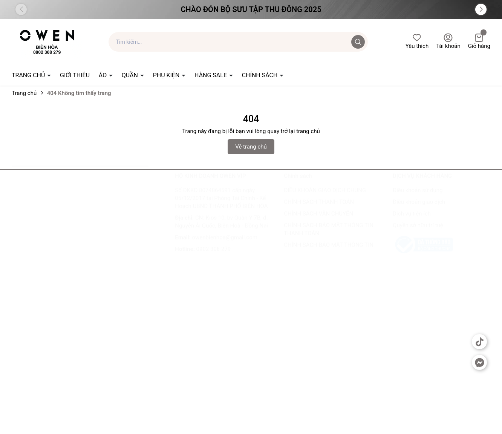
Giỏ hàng (479, 41)
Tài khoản (448, 41)
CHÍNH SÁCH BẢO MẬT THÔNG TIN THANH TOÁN (328, 236)
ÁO (103, 75)
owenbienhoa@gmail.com (224, 244)
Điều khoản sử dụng (417, 197)
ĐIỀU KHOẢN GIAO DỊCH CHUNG (325, 197)
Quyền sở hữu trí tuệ (418, 232)
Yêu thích (417, 41)
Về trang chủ (251, 146)
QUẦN (130, 75)
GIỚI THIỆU (75, 75)
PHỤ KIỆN (167, 75)
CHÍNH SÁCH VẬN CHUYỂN (318, 221)
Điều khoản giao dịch (419, 209)
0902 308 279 (213, 256)
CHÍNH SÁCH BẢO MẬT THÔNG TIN (328, 252)
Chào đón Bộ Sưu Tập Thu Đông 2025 (251, 9)
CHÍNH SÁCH (260, 75)
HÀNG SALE (211, 75)
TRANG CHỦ (29, 75)
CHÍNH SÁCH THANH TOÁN (319, 209)
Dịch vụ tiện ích (412, 221)
